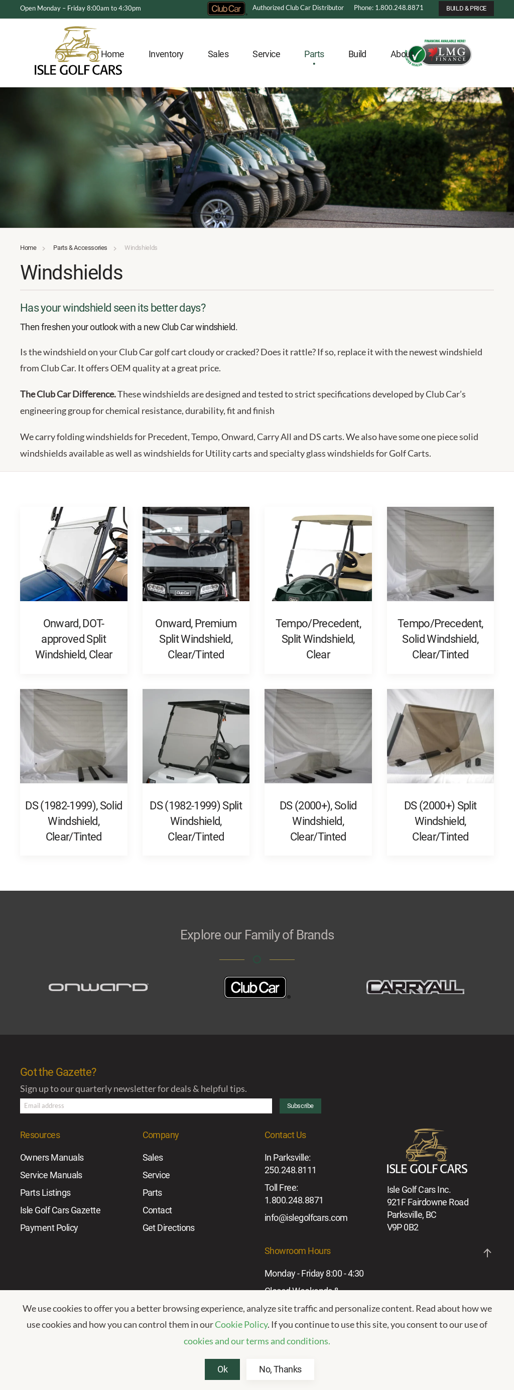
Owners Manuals (51, 1157)
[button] (487, 1253)
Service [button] (266, 54)
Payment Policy (49, 1227)
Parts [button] (314, 54)
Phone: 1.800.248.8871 (389, 8)
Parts (152, 1192)
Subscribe (300, 1105)
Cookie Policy (241, 1324)
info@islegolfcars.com (306, 1217)
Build (357, 54)
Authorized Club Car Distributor (275, 8)
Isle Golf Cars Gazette (60, 1210)
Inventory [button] (166, 54)
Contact (157, 1210)
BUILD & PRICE (466, 8)
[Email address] (146, 1106)
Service (156, 1175)
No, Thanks (280, 1369)
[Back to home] (78, 54)
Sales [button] (218, 54)
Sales (153, 1157)
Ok (222, 1369)
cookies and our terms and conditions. (257, 1340)
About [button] (402, 54)
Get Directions (169, 1227)
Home (112, 54)
